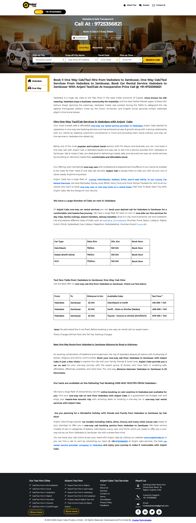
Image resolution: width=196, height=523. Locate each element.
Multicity (113, 47)
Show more (36, 512)
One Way (34, 88)
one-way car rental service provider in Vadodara (116, 125)
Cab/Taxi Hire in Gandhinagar (45, 506)
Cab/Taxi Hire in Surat (41, 488)
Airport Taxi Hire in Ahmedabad (81, 496)
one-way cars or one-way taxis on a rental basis (105, 186)
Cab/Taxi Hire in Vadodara (43, 492)
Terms (102, 496)
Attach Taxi (130, 5)
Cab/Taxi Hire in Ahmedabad (45, 485)
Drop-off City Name (75, 55)
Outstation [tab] (79, 38)
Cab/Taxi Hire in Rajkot (42, 496)
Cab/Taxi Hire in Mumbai (43, 499)
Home (103, 484)
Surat (139, 224)
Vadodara (35, 81)
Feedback (104, 505)
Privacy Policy (106, 502)
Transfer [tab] (116, 38)
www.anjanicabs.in (154, 437)
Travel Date (103, 55)
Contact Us (158, 5)
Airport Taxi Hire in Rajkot (79, 485)
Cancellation (105, 499)
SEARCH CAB (152, 60)
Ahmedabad (119, 220)
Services (103, 490)
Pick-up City (39, 55)
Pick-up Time (126, 55)
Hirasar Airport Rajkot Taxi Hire (81, 499)
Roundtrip (99, 47)
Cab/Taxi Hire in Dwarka (42, 503)
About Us (104, 487)
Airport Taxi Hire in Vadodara (80, 492)
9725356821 (122, 441)
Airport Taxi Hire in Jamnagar (80, 488)
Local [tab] (98, 38)
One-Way (84, 47)
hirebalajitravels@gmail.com (156, 505)
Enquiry (144, 5)
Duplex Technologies (141, 520)
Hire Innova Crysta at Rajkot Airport (78, 504)
